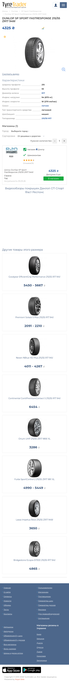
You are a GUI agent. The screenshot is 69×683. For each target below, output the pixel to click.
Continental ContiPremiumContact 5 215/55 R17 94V (34, 398)
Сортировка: (8, 136)
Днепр (40, 643)
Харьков (40, 638)
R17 (43, 93)
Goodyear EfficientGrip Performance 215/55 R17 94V (34, 276)
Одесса (40, 647)
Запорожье (42, 660)
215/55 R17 (46, 118)
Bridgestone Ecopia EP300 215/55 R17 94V (34, 560)
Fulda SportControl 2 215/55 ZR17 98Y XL (34, 479)
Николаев (41, 656)
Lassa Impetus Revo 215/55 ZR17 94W (34, 519)
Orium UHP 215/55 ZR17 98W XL (34, 438)
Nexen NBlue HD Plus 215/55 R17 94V (34, 357)
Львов (39, 652)
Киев (39, 634)
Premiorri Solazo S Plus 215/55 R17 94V (34, 317)
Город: (5, 131)
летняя (45, 106)
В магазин (53, 178)
